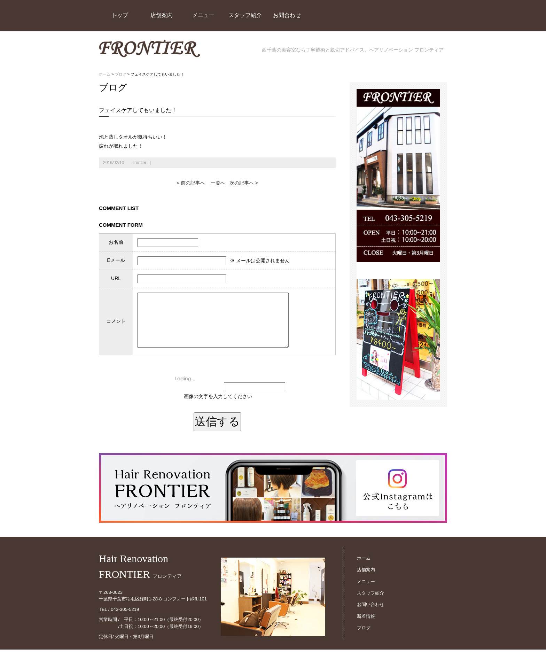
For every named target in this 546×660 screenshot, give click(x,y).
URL (114, 278)
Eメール (114, 260)
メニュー (203, 15)
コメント (114, 326)
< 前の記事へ (191, 183)
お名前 (114, 242)
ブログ (120, 74)
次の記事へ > (243, 183)
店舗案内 (161, 15)
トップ (119, 15)
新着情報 (366, 626)
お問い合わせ (370, 615)
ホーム (104, 74)
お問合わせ (287, 15)
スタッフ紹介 (245, 15)
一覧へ (218, 183)
